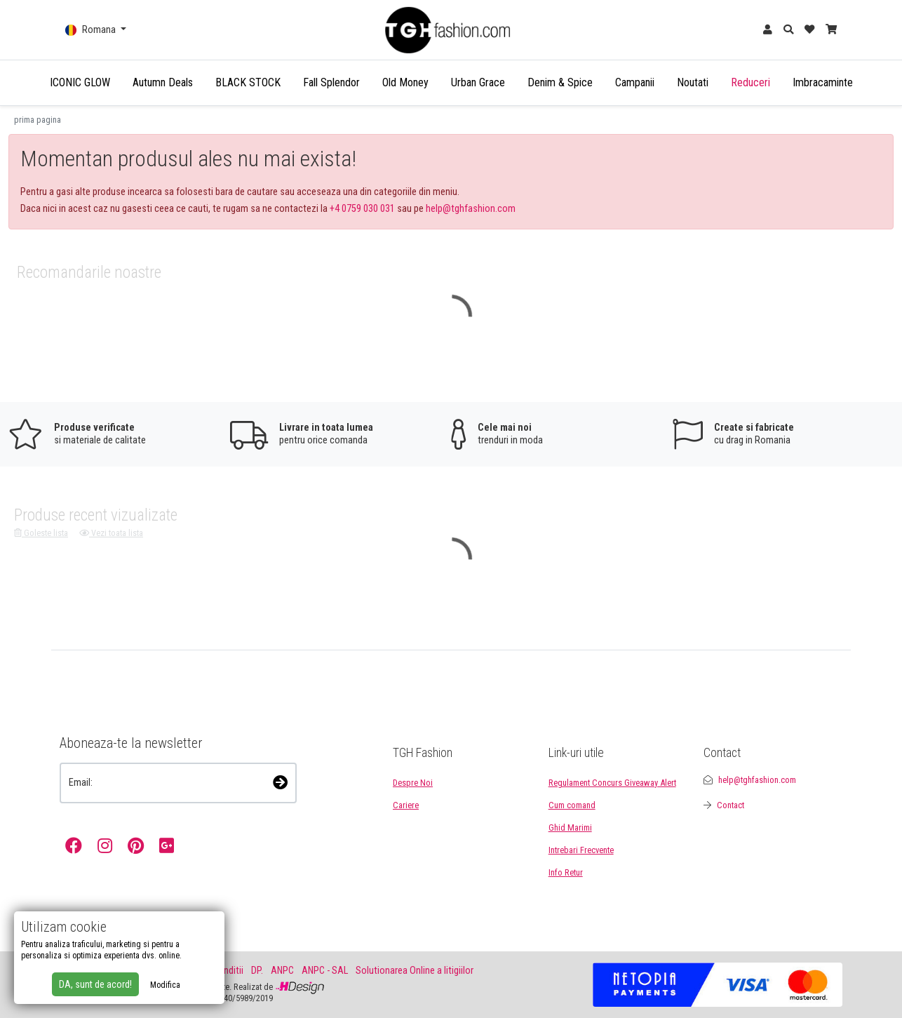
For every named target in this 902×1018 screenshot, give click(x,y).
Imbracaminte (823, 82)
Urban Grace (478, 82)
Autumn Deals (163, 82)
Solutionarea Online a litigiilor (414, 971)
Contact (730, 805)
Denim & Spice (560, 82)
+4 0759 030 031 (362, 209)
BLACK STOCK (248, 82)
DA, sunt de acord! (95, 984)
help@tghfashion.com (471, 209)
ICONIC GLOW (80, 82)
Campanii (634, 82)
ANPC (282, 971)
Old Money (405, 82)
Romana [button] (91, 30)
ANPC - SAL (325, 971)
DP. (257, 971)
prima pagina (37, 119)
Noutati (692, 82)
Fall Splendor (331, 82)
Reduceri (750, 82)
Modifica (165, 985)
